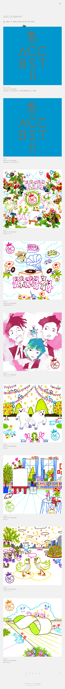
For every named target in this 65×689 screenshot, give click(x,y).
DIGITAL (20, 21)
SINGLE (8, 21)
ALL (4, 21)
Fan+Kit (39, 683)
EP (11, 21)
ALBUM (15, 21)
